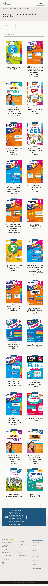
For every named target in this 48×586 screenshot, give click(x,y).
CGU (21, 578)
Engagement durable (13, 578)
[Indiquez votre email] (33, 517)
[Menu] (40, 3)
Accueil (4, 8)
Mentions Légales (39, 575)
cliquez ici (18, 524)
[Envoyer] (42, 517)
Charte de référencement (11, 575)
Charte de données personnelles (26, 575)
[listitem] (3, 562)
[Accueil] (8, 3)
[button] (9, 26)
